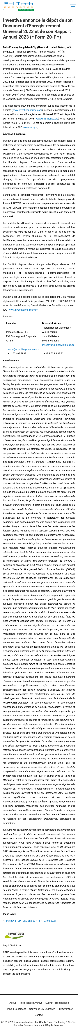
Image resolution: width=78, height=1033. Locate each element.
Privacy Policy (65, 1009)
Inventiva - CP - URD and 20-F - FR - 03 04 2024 (31, 920)
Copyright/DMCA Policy (42, 1009)
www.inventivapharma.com (23, 309)
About (12, 1002)
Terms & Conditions (15, 1009)
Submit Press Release (57, 1002)
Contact (39, 1014)
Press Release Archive (30, 1002)
